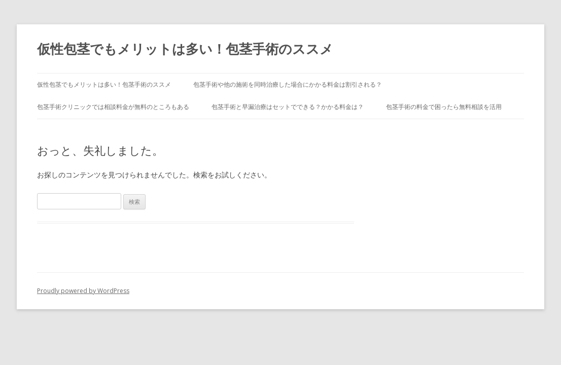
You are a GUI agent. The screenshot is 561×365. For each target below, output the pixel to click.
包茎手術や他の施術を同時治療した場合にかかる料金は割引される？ (287, 84)
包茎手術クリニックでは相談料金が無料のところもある (113, 106)
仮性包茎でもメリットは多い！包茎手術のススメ (185, 49)
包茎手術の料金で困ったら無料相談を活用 (444, 106)
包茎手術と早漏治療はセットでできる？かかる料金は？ (288, 106)
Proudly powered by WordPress (83, 290)
